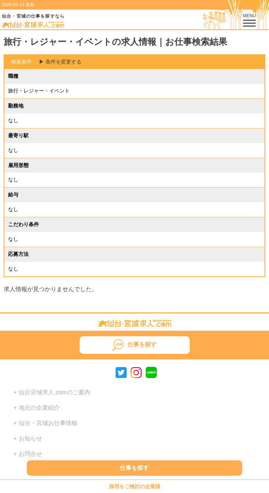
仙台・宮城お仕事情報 (48, 423)
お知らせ (30, 438)
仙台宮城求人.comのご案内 (54, 392)
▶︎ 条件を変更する (60, 62)
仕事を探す (134, 468)
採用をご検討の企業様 (134, 486)
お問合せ (30, 454)
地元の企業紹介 (39, 408)
